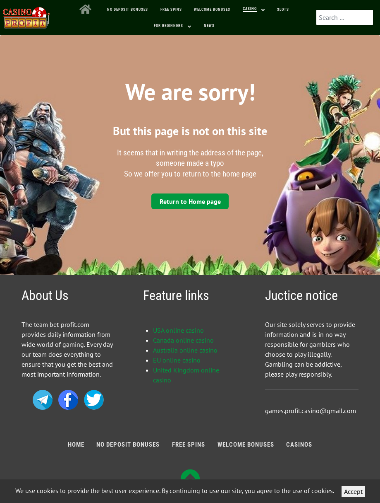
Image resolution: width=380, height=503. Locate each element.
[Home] (87, 9)
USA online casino (178, 330)
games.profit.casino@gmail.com (310, 410)
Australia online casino (185, 350)
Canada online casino (183, 340)
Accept (353, 491)
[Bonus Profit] (26, 16)
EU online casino (177, 360)
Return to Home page (190, 201)
